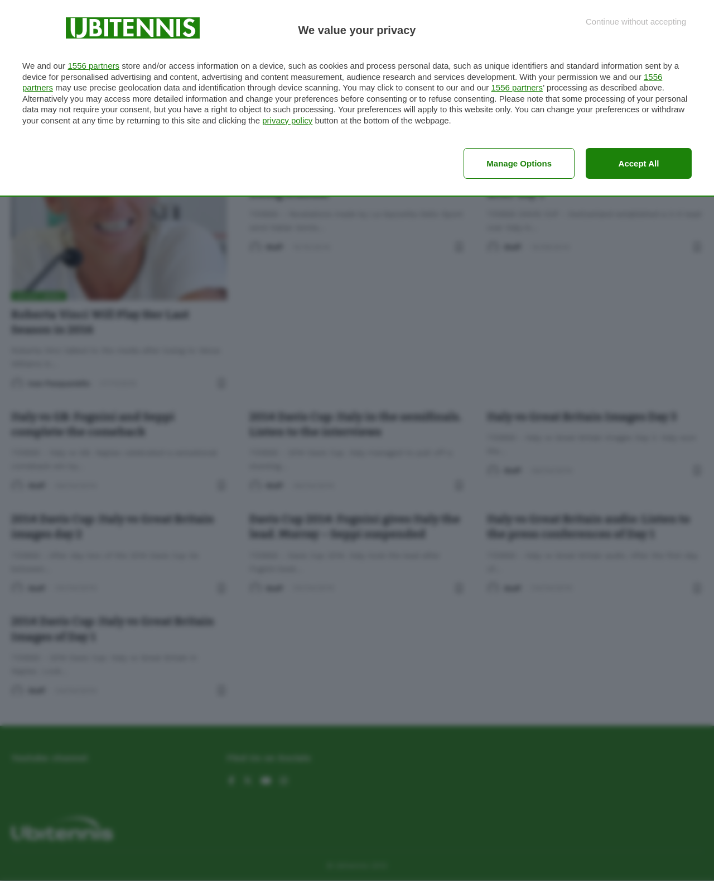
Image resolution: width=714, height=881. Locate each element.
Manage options (519, 163)
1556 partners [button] (93, 65)
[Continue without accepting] (636, 21)
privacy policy (287, 120)
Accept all (639, 163)
